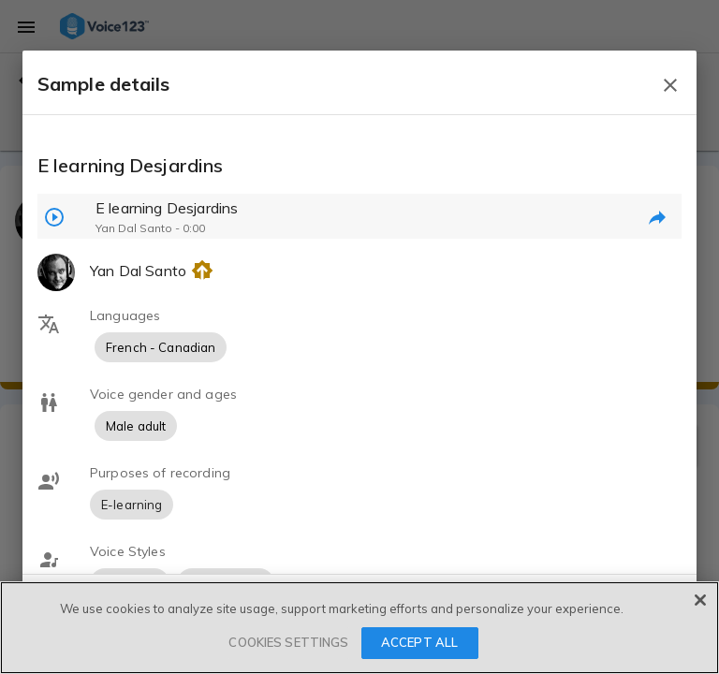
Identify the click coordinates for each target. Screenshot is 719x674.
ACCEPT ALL (419, 642)
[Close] (700, 600)
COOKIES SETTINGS (288, 642)
